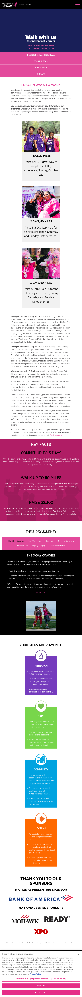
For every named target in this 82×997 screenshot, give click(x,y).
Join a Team (41, 68)
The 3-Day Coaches (16, 541)
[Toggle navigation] (77, 4)
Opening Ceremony (66, 541)
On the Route (22, 546)
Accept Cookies (41, 992)
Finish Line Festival (57, 546)
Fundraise (50, 541)
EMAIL (38, 593)
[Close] (78, 954)
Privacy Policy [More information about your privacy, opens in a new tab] (35, 974)
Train (40, 541)
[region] (41, 974)
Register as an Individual (41, 55)
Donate (41, 74)
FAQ (44, 593)
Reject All (41, 986)
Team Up (31, 541)
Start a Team (41, 61)
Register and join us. (58, 435)
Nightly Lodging (38, 546)
